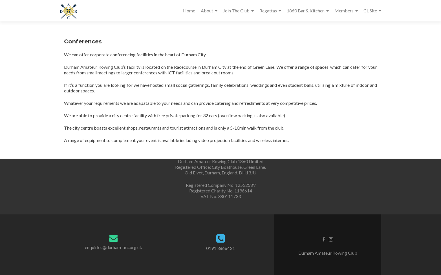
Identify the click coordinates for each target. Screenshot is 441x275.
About (207, 10)
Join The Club (236, 10)
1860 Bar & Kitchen (306, 10)
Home (189, 10)
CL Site (370, 10)
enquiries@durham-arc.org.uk (113, 247)
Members (344, 10)
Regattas (268, 10)
